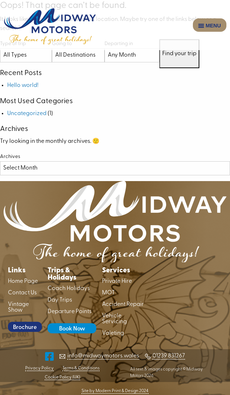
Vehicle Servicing (114, 319)
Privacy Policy (39, 368)
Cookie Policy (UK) (62, 377)
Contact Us (22, 293)
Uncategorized (27, 114)
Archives (10, 156)
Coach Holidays (69, 288)
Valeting (113, 333)
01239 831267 (168, 356)
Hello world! (23, 85)
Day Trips (60, 300)
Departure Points (70, 312)
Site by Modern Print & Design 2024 (115, 391)
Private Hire (117, 281)
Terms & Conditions (80, 368)
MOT (108, 293)
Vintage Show (18, 307)
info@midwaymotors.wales (103, 356)
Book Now (72, 329)
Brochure (25, 327)
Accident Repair (123, 304)
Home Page (23, 281)
